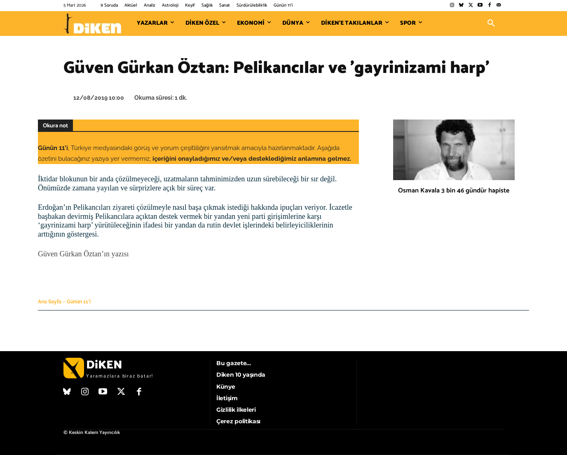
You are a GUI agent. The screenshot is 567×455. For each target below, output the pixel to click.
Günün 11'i (79, 302)
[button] (491, 23)
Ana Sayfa (49, 302)
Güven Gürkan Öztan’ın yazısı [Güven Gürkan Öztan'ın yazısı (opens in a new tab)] (83, 254)
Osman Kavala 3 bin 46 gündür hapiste (453, 190)
